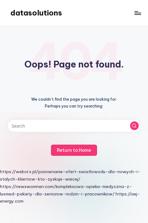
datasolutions (36, 12)
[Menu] (137, 13)
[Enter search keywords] (74, 125)
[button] (134, 125)
